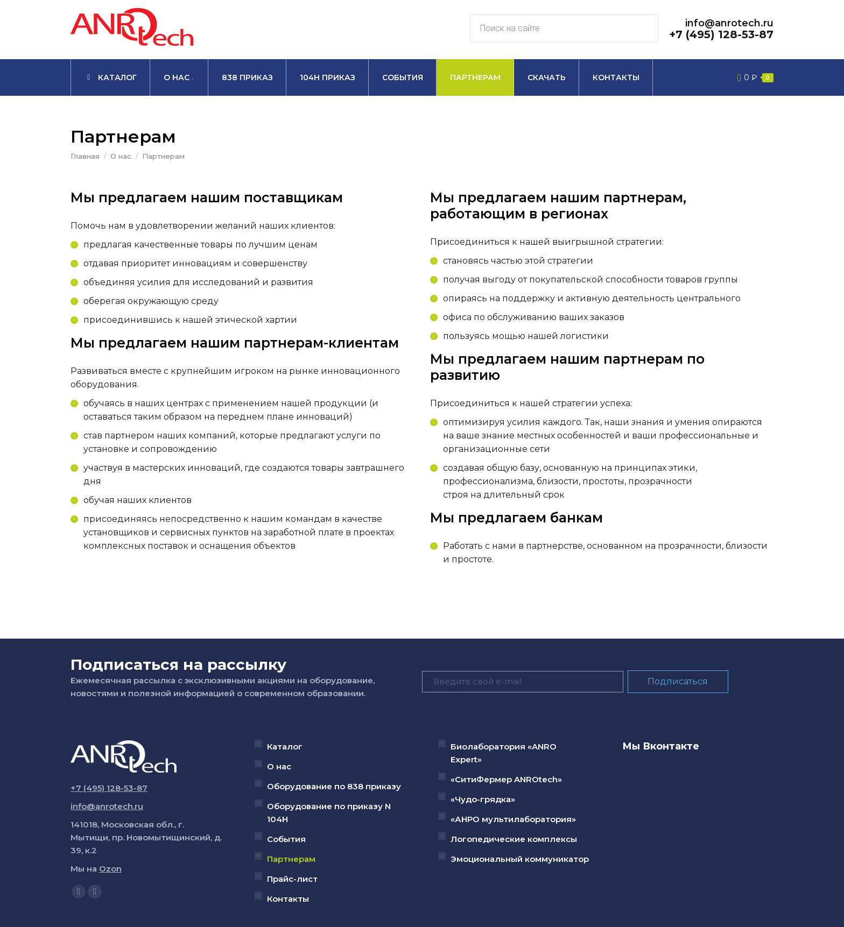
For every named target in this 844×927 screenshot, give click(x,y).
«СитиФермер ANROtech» (506, 779)
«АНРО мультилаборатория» (513, 819)
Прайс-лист (292, 879)
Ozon (110, 869)
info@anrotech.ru (729, 23)
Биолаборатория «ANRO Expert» (504, 753)
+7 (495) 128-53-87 (721, 34)
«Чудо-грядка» (483, 799)
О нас (279, 766)
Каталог (285, 746)
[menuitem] (110, 77)
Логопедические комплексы (514, 839)
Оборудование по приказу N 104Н (329, 812)
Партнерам (291, 859)
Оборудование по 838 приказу (334, 786)
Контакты (288, 899)
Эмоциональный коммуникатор (520, 859)
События (286, 839)
